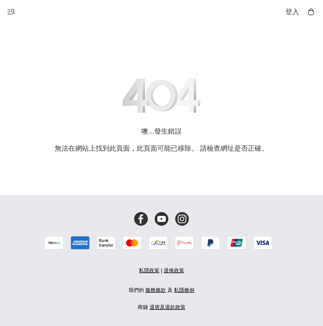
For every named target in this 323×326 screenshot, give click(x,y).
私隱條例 (184, 290)
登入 (292, 11)
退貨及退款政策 (167, 307)
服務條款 (155, 290)
